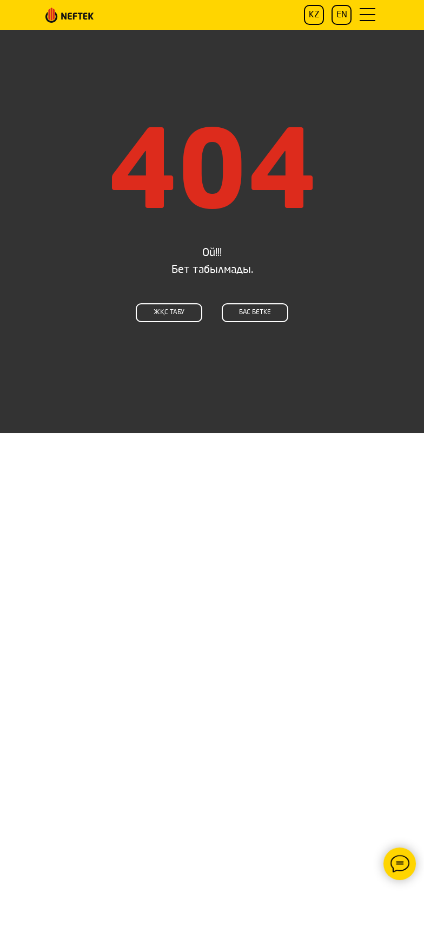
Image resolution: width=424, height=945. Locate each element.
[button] (367, 15)
